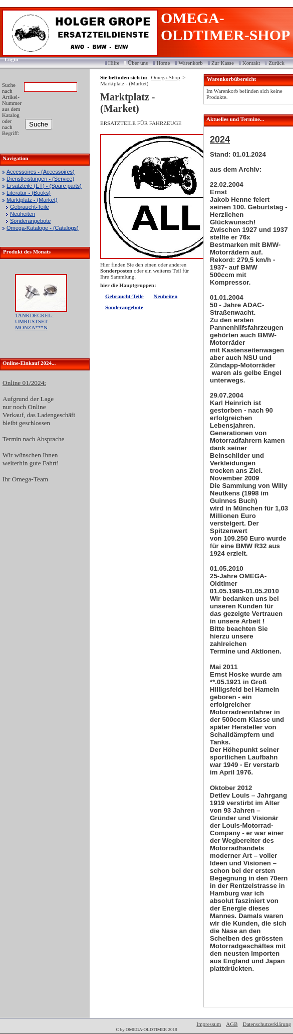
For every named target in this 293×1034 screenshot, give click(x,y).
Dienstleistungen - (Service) (40, 179)
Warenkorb (190, 63)
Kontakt (251, 63)
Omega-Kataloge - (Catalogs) (43, 228)
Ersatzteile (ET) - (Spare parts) (44, 186)
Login (8, 59)
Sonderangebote (30, 221)
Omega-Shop (165, 77)
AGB (231, 1024)
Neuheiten (22, 214)
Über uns (138, 63)
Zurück (276, 63)
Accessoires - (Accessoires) (41, 172)
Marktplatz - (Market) (32, 200)
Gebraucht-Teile (29, 207)
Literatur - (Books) (29, 193)
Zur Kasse (222, 63)
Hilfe (114, 63)
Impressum (208, 1024)
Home (163, 63)
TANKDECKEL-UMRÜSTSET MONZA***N (34, 321)
